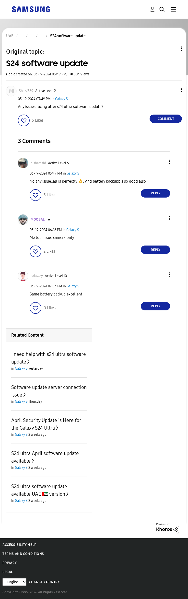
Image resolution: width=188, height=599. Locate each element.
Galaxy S (61, 99)
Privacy (9, 563)
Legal (7, 572)
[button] (173, 90)
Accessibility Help (19, 545)
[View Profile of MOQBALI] (38, 219)
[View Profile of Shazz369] (26, 91)
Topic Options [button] (173, 48)
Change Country (44, 582)
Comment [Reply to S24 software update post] (166, 119)
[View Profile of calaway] (37, 276)
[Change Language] (14, 582)
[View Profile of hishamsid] (38, 163)
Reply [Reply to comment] (155, 193)
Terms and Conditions (23, 554)
